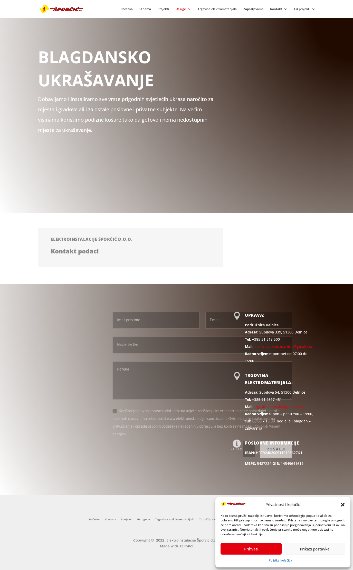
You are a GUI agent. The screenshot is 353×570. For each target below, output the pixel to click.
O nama (145, 9)
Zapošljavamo (253, 9)
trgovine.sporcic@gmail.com (278, 406)
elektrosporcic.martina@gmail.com (284, 346)
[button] (342, 504)
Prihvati (251, 548)
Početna (127, 9)
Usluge (181, 9)
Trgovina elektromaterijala (217, 9)
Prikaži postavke (315, 548)
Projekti (163, 9)
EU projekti (302, 9)
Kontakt (276, 9)
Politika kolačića (280, 560)
